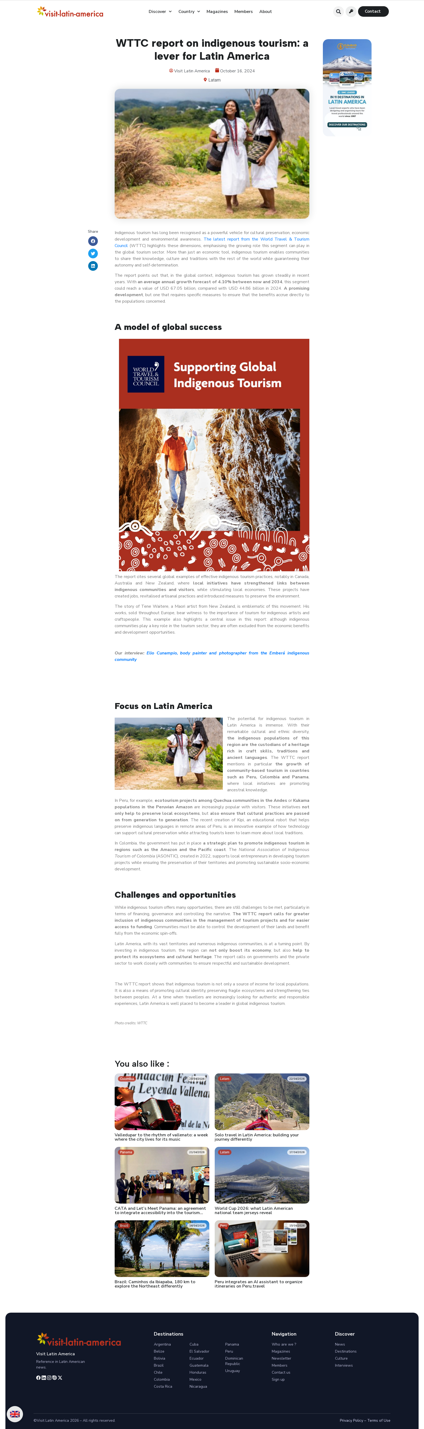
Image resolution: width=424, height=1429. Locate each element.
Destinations (346, 1351)
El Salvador (199, 1351)
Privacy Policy (351, 1420)
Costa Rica (163, 1386)
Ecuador (197, 1358)
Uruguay (232, 1370)
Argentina (162, 1344)
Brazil (159, 1365)
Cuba (194, 1344)
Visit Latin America (55, 1354)
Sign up (278, 1379)
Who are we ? (284, 1344)
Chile (158, 1372)
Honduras (198, 1372)
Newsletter (281, 1358)
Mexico (195, 1379)
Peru (229, 1351)
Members (243, 12)
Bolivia (159, 1358)
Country (189, 11)
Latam (214, 80)
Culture (341, 1358)
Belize (159, 1351)
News (340, 1344)
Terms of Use (378, 1420)
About (265, 12)
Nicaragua (198, 1386)
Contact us (281, 1372)
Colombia (162, 1379)
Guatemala (199, 1365)
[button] (338, 11)
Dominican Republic (234, 1361)
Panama (232, 1344)
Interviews (344, 1365)
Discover (160, 11)
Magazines (217, 12)
